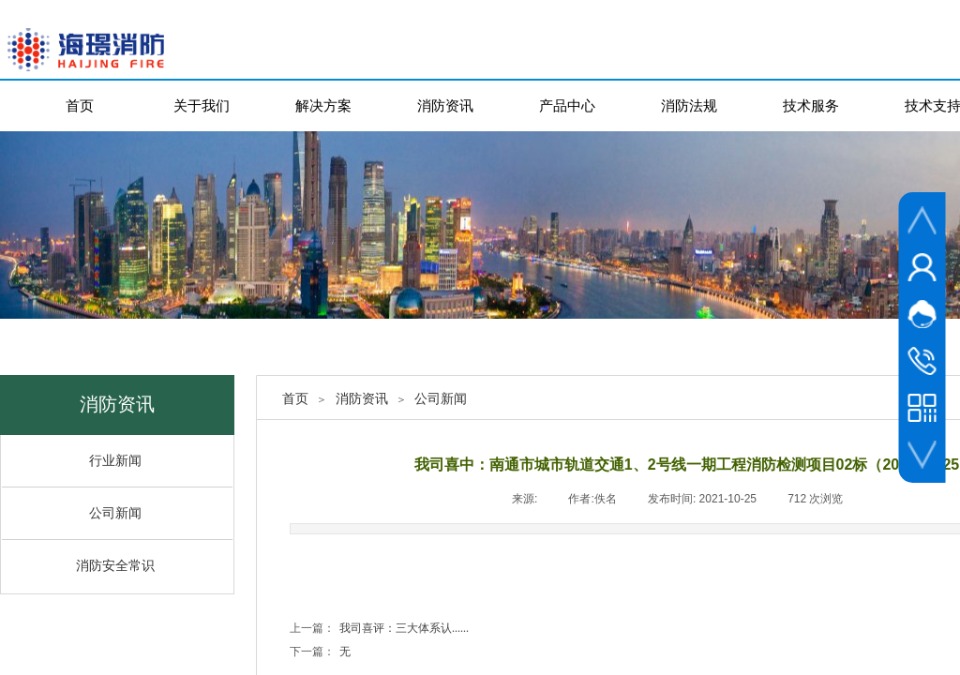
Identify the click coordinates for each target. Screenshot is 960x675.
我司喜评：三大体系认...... (379, 628)
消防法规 (689, 105)
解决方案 (323, 105)
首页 (80, 105)
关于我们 (201, 105)
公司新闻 (440, 399)
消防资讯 (445, 105)
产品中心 (567, 105)
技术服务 (811, 105)
